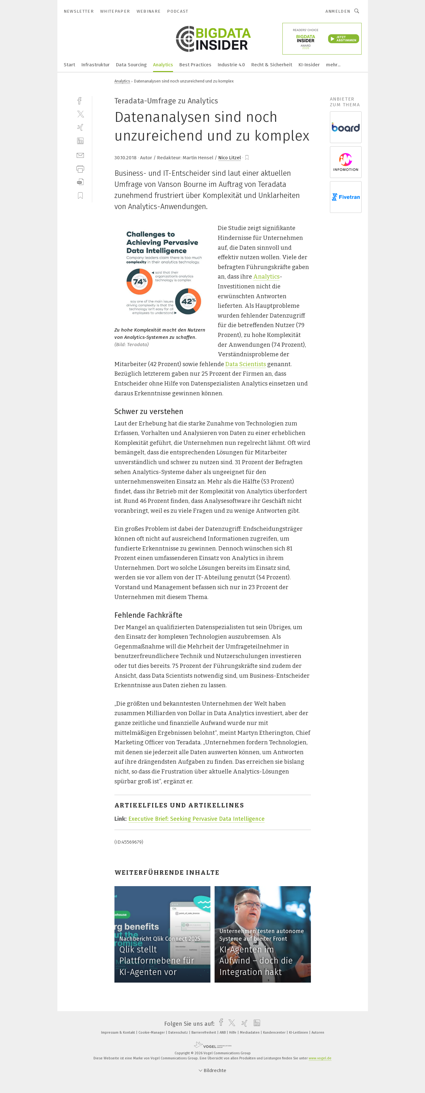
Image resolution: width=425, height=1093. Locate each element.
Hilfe (233, 1032)
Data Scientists (245, 364)
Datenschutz (178, 1032)
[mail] (80, 155)
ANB (223, 1032)
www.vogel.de (320, 1058)
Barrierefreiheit (204, 1032)
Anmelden (338, 11)
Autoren (318, 1032)
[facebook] (80, 100)
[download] (80, 182)
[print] (80, 168)
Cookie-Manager (152, 1032)
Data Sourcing (131, 65)
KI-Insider (309, 65)
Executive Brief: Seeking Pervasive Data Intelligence (196, 818)
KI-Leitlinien (299, 1032)
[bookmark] (246, 158)
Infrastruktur (95, 65)
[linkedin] (80, 141)
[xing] (80, 127)
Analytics (163, 65)
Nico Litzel (229, 158)
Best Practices (195, 65)
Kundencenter (275, 1032)
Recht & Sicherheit (271, 65)
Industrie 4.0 (231, 65)
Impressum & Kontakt (118, 1032)
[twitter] (80, 114)
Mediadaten (250, 1032)
